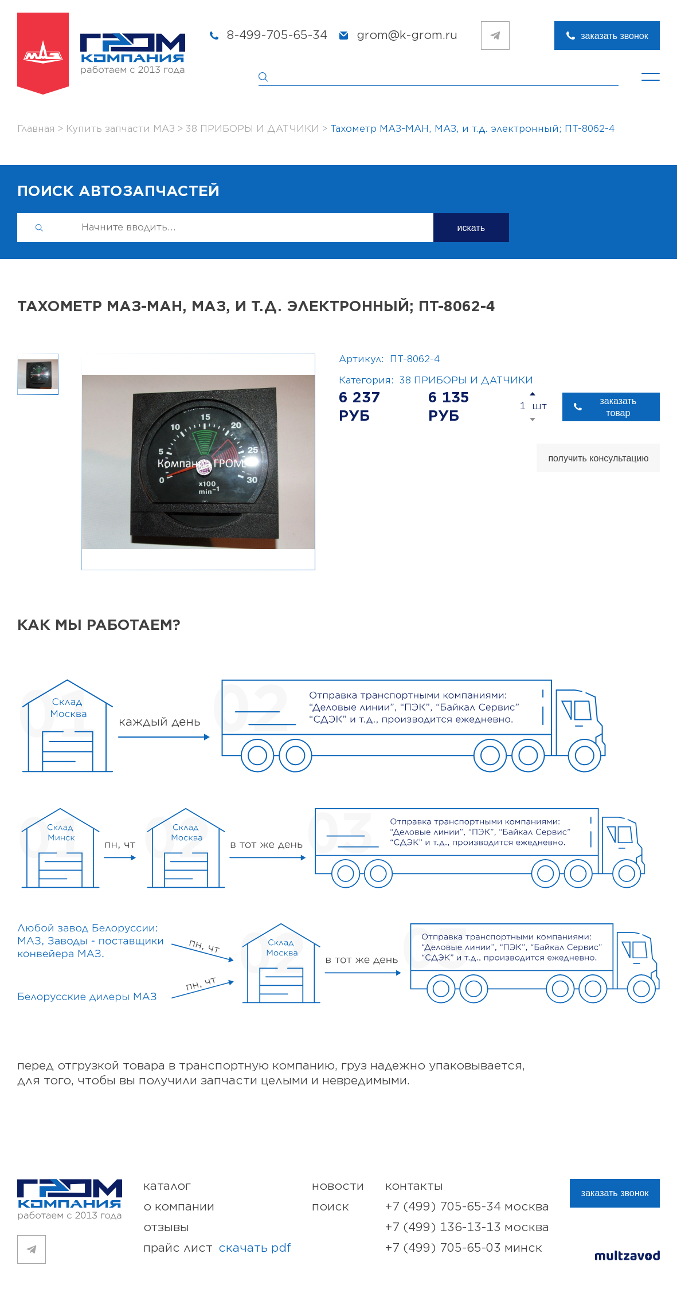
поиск (330, 1207)
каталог (167, 1186)
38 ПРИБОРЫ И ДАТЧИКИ (466, 380)
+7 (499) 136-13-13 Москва (467, 1227)
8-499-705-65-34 (277, 35)
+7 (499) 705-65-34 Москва (467, 1207)
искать (471, 228)
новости (338, 1186)
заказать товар (618, 407)
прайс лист (217, 1248)
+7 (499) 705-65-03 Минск (463, 1248)
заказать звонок (614, 36)
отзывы (166, 1227)
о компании (178, 1207)
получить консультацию (598, 458)
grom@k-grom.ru (407, 35)
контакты (414, 1186)
